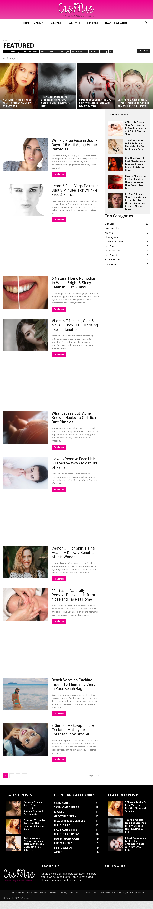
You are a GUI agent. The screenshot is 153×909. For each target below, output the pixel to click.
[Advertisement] (76, 31)
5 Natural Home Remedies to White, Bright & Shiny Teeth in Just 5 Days (74, 282)
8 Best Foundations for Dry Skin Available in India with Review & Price (136, 843)
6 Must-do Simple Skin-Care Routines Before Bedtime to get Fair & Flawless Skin (135, 128)
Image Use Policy (82, 901)
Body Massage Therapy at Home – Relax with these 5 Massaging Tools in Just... (34, 843)
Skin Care (93, 22)
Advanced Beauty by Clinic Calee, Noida (21, 51)
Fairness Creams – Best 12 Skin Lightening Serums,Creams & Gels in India (33, 808)
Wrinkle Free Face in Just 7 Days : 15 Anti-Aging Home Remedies (75, 144)
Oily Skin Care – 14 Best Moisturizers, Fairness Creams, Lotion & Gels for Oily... (135, 164)
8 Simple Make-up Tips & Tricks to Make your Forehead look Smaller (73, 729)
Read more (59, 174)
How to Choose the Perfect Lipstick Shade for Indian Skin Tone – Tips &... (135, 182)
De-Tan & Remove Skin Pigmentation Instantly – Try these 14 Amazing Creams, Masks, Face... (135, 201)
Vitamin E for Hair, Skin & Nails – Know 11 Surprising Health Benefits (75, 325)
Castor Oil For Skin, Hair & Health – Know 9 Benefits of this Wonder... (73, 552)
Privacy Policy (67, 901)
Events (43, 51)
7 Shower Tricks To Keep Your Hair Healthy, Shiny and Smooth (34, 825)
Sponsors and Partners (36, 901)
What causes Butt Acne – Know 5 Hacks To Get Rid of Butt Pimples (75, 417)
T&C (94, 901)
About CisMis (18, 901)
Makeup (39, 22)
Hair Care (56, 22)
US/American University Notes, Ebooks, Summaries (121, 901)
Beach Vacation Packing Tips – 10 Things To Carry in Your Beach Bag (73, 684)
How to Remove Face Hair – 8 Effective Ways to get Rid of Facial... (75, 463)
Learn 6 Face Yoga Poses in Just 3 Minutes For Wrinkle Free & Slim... (75, 190)
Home (26, 22)
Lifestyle (94, 51)
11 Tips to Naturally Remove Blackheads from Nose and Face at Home (73, 594)
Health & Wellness (117, 22)
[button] (146, 23)
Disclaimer (53, 901)
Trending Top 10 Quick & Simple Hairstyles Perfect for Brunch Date (135, 145)
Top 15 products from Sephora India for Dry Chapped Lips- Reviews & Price (136, 825)
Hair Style (75, 22)
